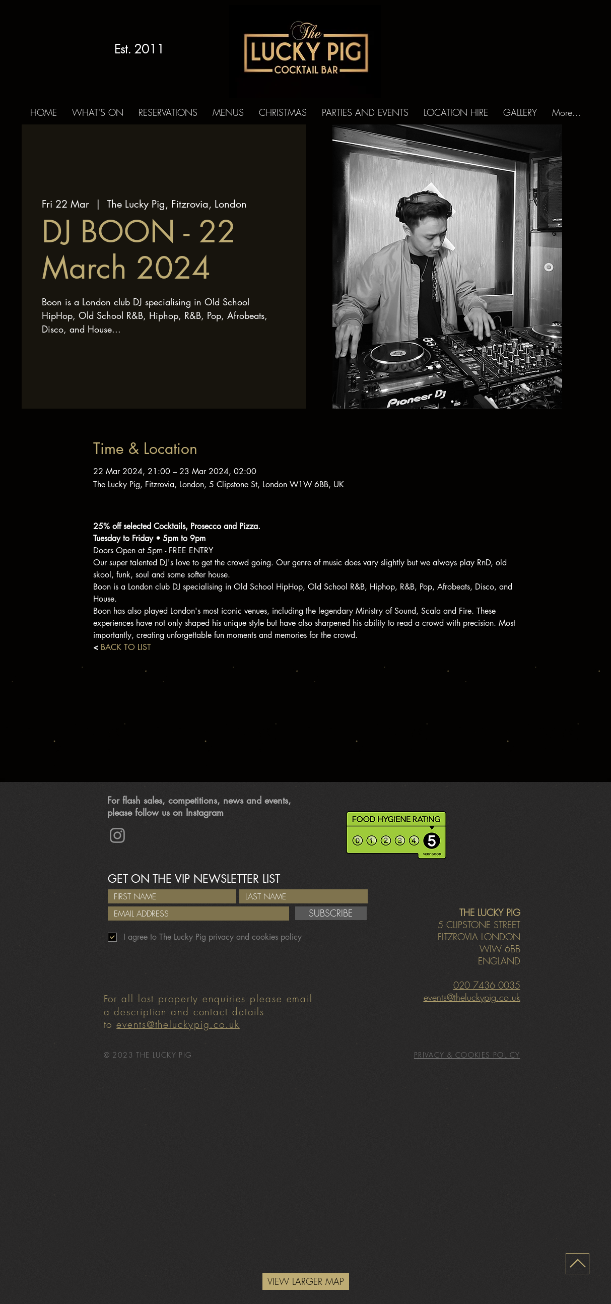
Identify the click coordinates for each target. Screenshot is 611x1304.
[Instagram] (117, 835)
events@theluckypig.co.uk (178, 1024)
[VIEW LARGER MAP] (305, 1281)
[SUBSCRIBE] (331, 913)
